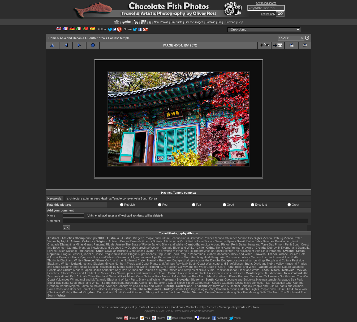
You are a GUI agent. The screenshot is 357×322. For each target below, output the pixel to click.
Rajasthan (105, 266)
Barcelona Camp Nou (139, 282)
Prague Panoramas (192, 254)
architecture (74, 198)
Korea (153, 198)
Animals (82, 276)
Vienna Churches (226, 238)
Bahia (250, 241)
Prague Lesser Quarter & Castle (82, 254)
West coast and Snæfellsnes (224, 263)
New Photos (161, 22)
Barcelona (117, 282)
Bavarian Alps (148, 257)
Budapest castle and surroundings (243, 260)
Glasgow (151, 292)
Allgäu (135, 257)
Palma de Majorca (92, 285)
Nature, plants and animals (134, 273)
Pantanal (99, 244)
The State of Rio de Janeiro (143, 244)
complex (128, 198)
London (163, 292)
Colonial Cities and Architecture (79, 273)
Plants (233, 276)
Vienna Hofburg (273, 238)
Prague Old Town (168, 254)
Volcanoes (62, 279)
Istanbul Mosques (227, 289)
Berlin (162, 257)
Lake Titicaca (205, 241)
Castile (216, 282)
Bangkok (246, 285)
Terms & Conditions (170, 307)
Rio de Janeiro (115, 244)
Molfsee (256, 257)
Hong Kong (223, 247)
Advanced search (266, 3)
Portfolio (210, 22)
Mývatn (109, 263)
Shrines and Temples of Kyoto (147, 270)
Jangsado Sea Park (290, 279)
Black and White (172, 244)
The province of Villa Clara (251, 250)
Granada (53, 285)
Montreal (85, 247)
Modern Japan (82, 270)
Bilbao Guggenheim (199, 282)
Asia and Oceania (72, 38)
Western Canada (161, 247)
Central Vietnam (215, 292)
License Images (119, 307)
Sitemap (230, 22)
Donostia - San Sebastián (268, 282)
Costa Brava (243, 282)
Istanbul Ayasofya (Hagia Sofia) (195, 289)
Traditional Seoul (67, 282)
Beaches (53, 273)
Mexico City (108, 273)
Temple (117, 198)
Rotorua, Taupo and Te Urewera (258, 276)
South (144, 198)
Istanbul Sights (249, 289)
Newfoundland (100, 247)
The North (291, 257)
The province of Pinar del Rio (174, 250)
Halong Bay (234, 292)
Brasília (280, 241)
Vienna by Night (58, 241)
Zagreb (89, 250)
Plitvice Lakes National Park (66, 250)
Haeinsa (106, 198)
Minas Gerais (84, 244)
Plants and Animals (162, 263)
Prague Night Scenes (142, 254)
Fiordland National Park (111, 276)
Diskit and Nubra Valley (269, 263)
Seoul (51, 282)
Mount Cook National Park (144, 276)
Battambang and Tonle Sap (256, 244)
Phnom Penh (283, 244)
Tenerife (123, 285)
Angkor (205, 244)
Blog (220, 22)
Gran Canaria (294, 282)
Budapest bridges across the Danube (196, 260)
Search (212, 307)
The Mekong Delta (254, 292)
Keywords (239, 307)
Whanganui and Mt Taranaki (88, 279)
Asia (137, 198)
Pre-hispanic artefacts (192, 273)
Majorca (74, 285)
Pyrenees (86, 257)
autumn (88, 198)
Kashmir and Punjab (74, 266)
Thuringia (54, 260)
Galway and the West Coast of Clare (201, 266)
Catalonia (228, 282)
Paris (75, 257)
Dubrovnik (274, 247)
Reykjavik (182, 263)
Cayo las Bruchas (116, 250)
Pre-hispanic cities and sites (225, 273)
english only (268, 13)
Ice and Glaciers (93, 263)
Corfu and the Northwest (121, 260)
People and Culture (157, 238)
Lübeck (245, 257)
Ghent (146, 241)
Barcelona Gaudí (165, 282)
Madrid (63, 285)
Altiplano (169, 241)
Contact (191, 307)
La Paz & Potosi (186, 241)
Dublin (173, 266)
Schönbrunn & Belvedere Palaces (192, 238)
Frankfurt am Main (178, 257)
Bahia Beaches (264, 241)
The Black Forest (273, 257)
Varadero (275, 250)
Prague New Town (115, 254)
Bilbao (181, 282)
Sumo (210, 270)
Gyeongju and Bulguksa (239, 279)
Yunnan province (242, 247)
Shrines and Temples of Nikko (186, 270)
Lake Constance (229, 257)
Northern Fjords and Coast (132, 263)
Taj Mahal (119, 266)
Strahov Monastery (218, 254)
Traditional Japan (226, 270)
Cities (91, 276)
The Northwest (290, 292)
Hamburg (197, 257)
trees (96, 198)
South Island (288, 276)
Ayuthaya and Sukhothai (224, 285)
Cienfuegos (136, 250)
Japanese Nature (280, 266)
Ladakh (93, 266)
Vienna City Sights (250, 238)
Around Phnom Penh (224, 244)
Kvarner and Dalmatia (295, 247)
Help (240, 22)
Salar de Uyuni (224, 241)
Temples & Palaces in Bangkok (102, 289)
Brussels (135, 241)
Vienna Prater (293, 238)
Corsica (293, 254)
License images (194, 22)
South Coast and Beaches (64, 289)
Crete (141, 260)
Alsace (283, 254)
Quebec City (119, 247)
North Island (207, 276)
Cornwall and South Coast (114, 292)
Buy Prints (138, 307)
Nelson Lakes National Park (180, 276)
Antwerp (114, 241)
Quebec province (139, 247)
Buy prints (176, 22)
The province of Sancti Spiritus (213, 250)
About (151, 307)
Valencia (134, 285)
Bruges (125, 241)
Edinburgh (138, 292)
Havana (149, 250)
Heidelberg (211, 257)
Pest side (298, 260)
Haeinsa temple (119, 38)
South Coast (197, 263)
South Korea (96, 38)
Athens (99, 260)
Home (53, 38)
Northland (222, 276)
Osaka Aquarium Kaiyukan (110, 270)
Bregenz (138, 238)
